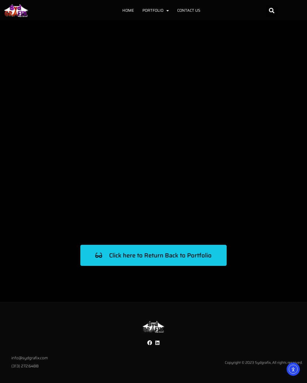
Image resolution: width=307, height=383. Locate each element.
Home (128, 10)
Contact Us (188, 10)
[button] (272, 11)
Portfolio (155, 11)
